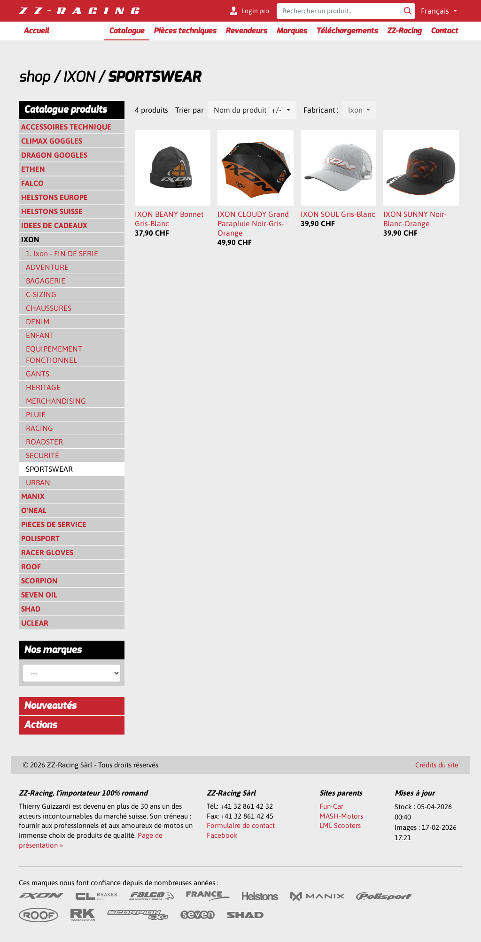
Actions (40, 725)
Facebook (222, 835)
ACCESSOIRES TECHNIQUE (66, 127)
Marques (291, 31)
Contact (444, 31)
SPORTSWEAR (49, 469)
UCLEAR (34, 623)
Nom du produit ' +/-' (249, 110)
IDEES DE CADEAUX (54, 225)
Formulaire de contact (241, 825)
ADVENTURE (47, 267)
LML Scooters (340, 825)
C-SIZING (41, 294)
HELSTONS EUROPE (54, 197)
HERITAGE (43, 387)
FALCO (32, 183)
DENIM (37, 321)
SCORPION (39, 580)
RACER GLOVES (47, 552)
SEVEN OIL (39, 594)
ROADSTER (44, 441)
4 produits (151, 110)
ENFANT (40, 335)
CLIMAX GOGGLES (51, 141)
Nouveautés (50, 705)
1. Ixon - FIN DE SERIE (62, 253)
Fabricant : (320, 110)
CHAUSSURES (48, 308)
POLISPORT (40, 538)
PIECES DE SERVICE (53, 524)
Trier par (189, 110)
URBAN (38, 482)
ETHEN (33, 169)
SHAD (30, 609)
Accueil (36, 31)
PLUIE (36, 414)
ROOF (31, 566)
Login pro (255, 11)
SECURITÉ (42, 455)
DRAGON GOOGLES (54, 155)
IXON (78, 77)
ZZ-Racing (404, 31)
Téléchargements (347, 31)
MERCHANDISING (56, 401)
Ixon (356, 110)
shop (34, 77)
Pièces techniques (185, 31)
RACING (39, 428)
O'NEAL (34, 510)
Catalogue (126, 31)
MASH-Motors (341, 816)
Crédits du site (436, 765)
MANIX (33, 496)
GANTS (37, 373)
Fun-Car (331, 806)
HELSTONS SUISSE (52, 211)
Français (436, 11)
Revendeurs (246, 31)
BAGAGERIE (45, 280)
